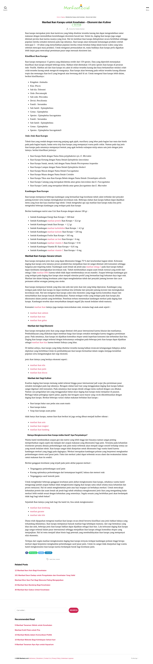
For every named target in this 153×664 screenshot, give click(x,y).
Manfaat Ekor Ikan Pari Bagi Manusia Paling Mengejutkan (39, 580)
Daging (62, 17)
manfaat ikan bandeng (39, 429)
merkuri (58, 559)
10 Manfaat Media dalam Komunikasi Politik (33, 635)
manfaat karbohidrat (56, 228)
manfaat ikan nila (37, 365)
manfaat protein (54, 221)
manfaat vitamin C (55, 250)
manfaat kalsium (54, 232)
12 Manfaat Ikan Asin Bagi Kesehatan (30, 570)
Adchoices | (32, 658)
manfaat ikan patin (38, 369)
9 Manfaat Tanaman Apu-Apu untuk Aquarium (34, 644)
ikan (54, 559)
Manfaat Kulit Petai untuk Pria (27, 630)
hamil (51, 559)
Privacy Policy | (57, 658)
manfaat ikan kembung (40, 508)
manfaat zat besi (54, 239)
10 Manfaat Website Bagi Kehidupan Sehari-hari (35, 640)
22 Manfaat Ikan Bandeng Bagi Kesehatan (32, 585)
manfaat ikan (39, 307)
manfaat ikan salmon (39, 313)
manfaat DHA (43, 272)
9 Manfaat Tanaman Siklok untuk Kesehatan (33, 625)
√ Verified (76, 25)
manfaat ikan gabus (38, 320)
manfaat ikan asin (37, 422)
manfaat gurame (37, 511)
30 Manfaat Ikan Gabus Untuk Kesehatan (32, 590)
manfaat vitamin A (55, 243)
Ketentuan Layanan (68, 658)
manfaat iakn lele (37, 515)
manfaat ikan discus (38, 372)
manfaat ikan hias (39, 342)
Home (58, 17)
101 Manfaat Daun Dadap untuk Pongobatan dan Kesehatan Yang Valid (45, 575)
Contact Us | (48, 658)
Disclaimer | (40, 658)
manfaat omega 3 (93, 267)
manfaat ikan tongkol (39, 426)
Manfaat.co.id (24, 658)
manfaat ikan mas (37, 316)
